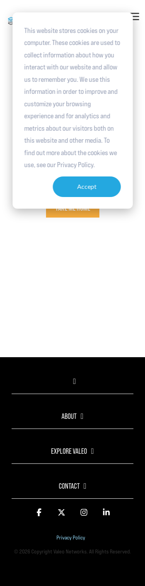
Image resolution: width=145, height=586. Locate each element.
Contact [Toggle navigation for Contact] (69, 486)
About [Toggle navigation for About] (69, 416)
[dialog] (72, 110)
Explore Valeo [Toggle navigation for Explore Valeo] (69, 451)
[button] (134, 16)
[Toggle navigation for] (72, 385)
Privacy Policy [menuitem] (70, 537)
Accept (86, 186)
